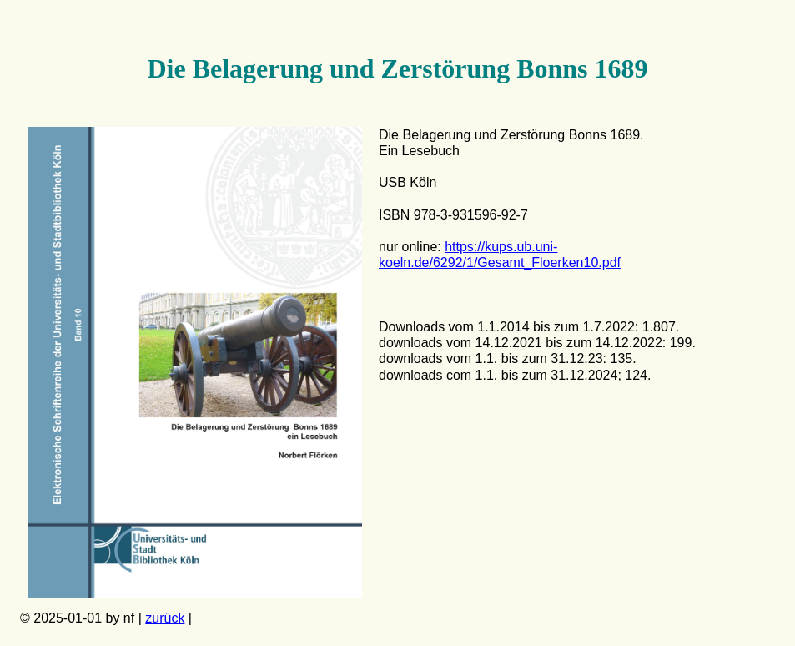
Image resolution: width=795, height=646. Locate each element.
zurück (164, 618)
